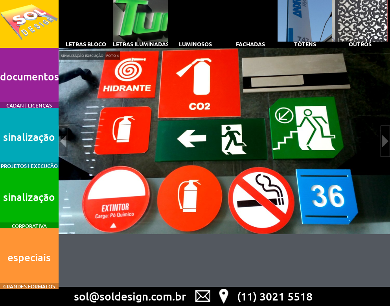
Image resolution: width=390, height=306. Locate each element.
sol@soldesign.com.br (130, 296)
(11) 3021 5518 (275, 296)
